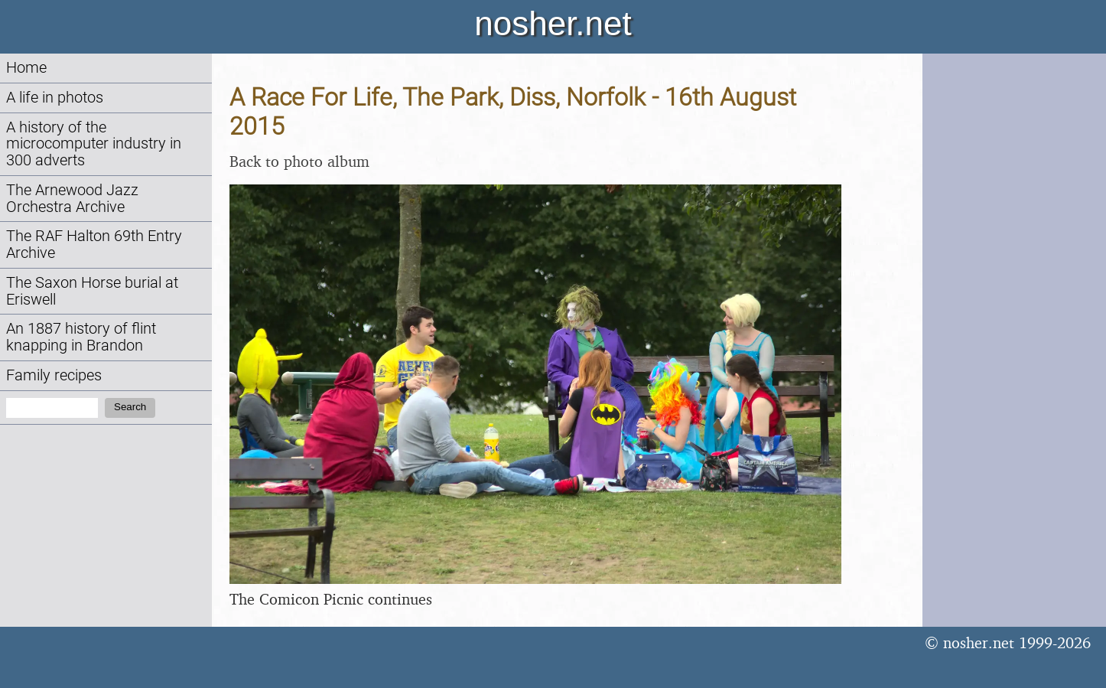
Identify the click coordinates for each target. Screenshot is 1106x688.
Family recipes (54, 375)
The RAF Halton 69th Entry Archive (94, 244)
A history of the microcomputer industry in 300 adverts (93, 144)
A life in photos (54, 97)
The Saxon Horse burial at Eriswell (92, 291)
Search (130, 406)
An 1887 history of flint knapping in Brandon (81, 337)
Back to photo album (299, 161)
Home (26, 68)
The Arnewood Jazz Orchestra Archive (72, 198)
